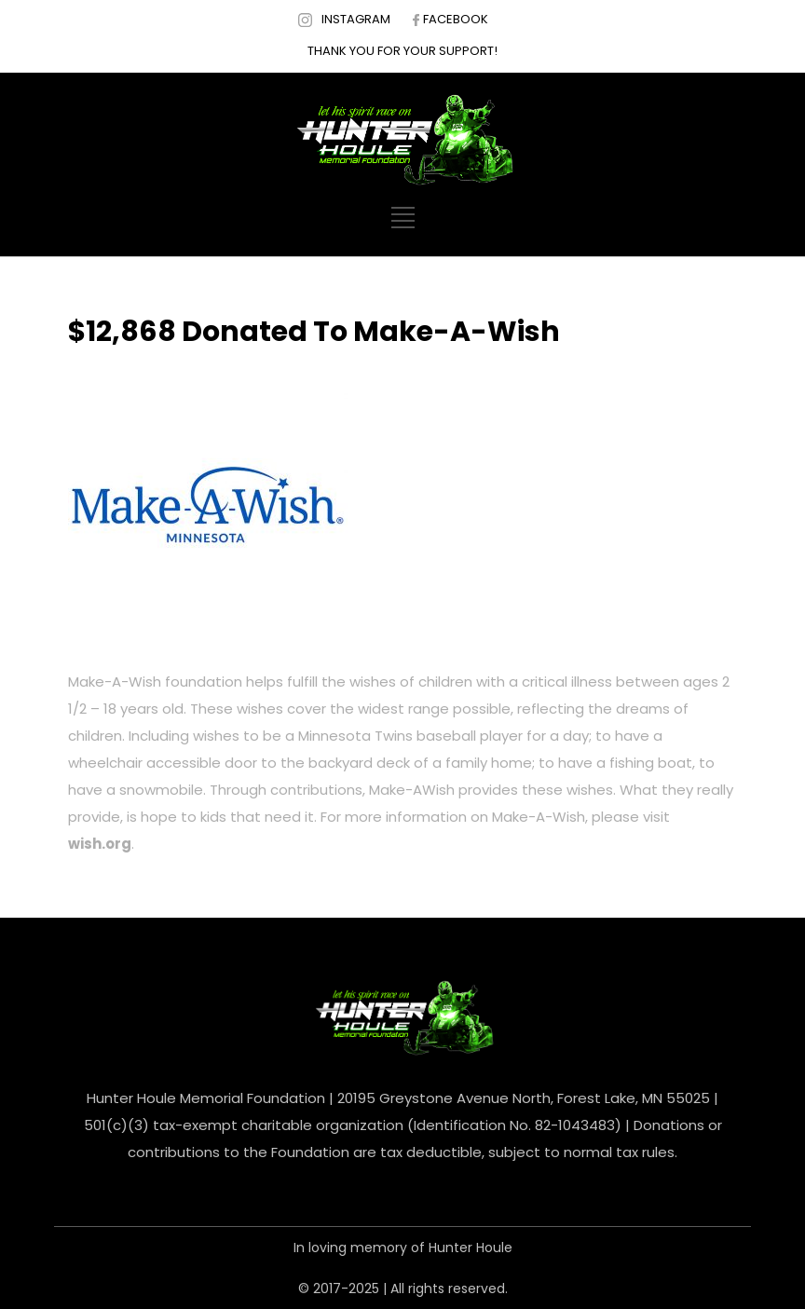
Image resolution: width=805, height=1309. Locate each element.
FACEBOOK (455, 19)
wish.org (99, 843)
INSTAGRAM (355, 19)
